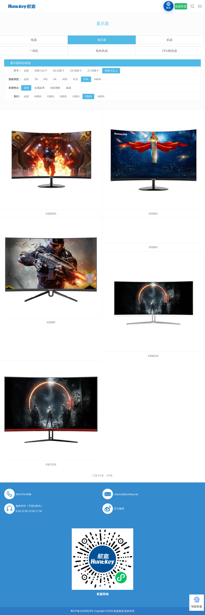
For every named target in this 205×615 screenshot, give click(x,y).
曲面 (68, 87)
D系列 (50, 96)
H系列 (101, 96)
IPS (45, 79)
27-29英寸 (93, 70)
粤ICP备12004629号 (82, 611)
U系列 (75, 96)
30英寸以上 (111, 70)
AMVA (97, 79)
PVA (86, 79)
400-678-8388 (23, 494)
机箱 (169, 40)
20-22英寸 (59, 70)
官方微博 (119, 508)
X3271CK (51, 464)
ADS (64, 79)
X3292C (153, 213)
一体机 (33, 50)
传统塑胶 (55, 87)
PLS (75, 79)
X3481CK (153, 355)
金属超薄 (39, 87)
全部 (26, 70)
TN (36, 79)
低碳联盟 (181, 6)
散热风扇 (102, 50)
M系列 (38, 96)
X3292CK (51, 213)
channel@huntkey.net (126, 494)
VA (54, 79)
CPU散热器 (169, 50)
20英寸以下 (40, 70)
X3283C (153, 247)
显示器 (101, 40)
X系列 (88, 96)
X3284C (50, 322)
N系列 (63, 96)
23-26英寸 (76, 70)
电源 (34, 40)
